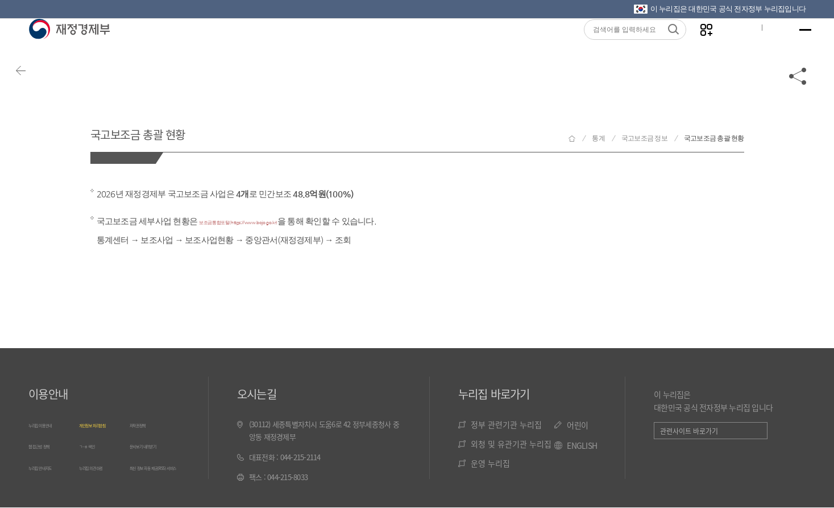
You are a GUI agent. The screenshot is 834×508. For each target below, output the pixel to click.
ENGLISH (582, 443)
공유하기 (798, 92)
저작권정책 (145, 422)
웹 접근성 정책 (49, 455)
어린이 (577, 423)
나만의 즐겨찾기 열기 (692, 46)
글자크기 (727, 46)
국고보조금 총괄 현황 (177, 130)
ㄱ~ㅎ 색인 (94, 455)
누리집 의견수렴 (102, 488)
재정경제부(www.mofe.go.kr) (69, 46)
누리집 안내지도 (51, 488)
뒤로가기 (39, 92)
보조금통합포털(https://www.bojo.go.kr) (272, 221)
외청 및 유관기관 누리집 (511, 442)
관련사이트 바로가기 (689, 429)
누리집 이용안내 (51, 422)
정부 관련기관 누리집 (506, 422)
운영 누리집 (490, 461)
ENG (764, 46)
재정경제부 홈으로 (572, 138)
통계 (598, 138)
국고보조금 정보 (644, 138)
